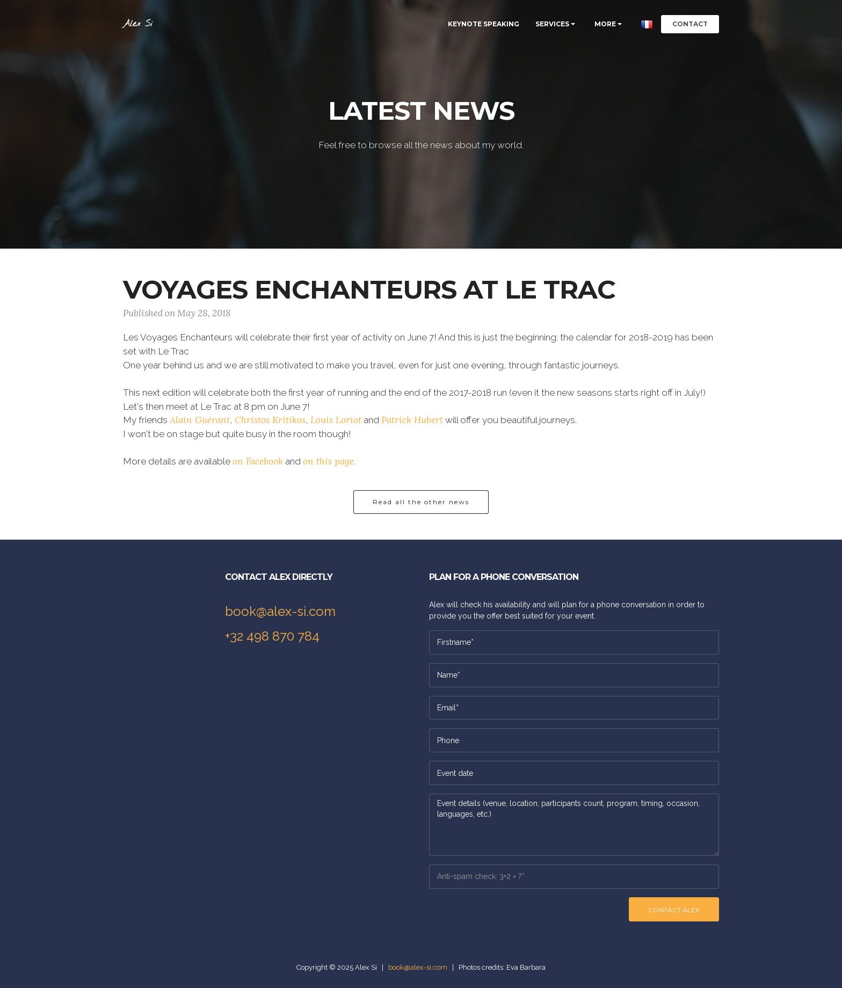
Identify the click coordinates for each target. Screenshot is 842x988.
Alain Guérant (200, 420)
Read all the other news (421, 502)
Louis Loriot (335, 420)
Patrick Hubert (412, 420)
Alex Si (138, 24)
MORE (605, 24)
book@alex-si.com (280, 611)
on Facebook (258, 461)
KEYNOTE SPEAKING (483, 24)
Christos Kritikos (270, 420)
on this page (328, 461)
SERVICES (552, 24)
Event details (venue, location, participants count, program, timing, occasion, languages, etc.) (574, 825)
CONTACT (690, 24)
